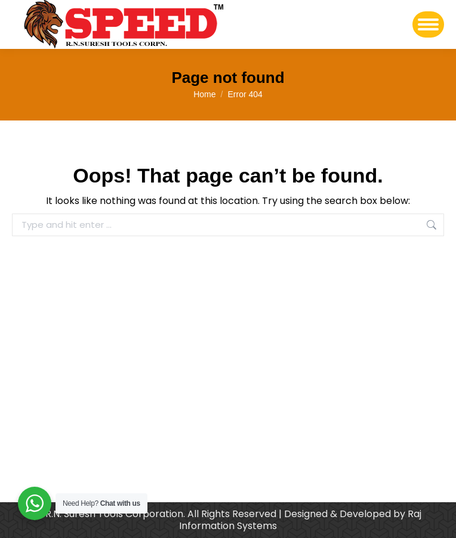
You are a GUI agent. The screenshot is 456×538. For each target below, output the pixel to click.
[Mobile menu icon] (428, 24)
